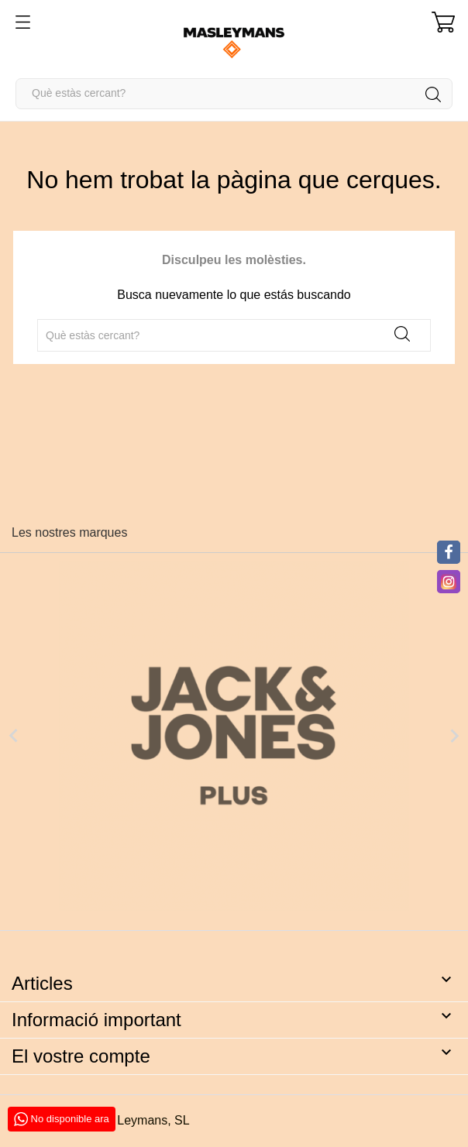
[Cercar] (234, 93)
